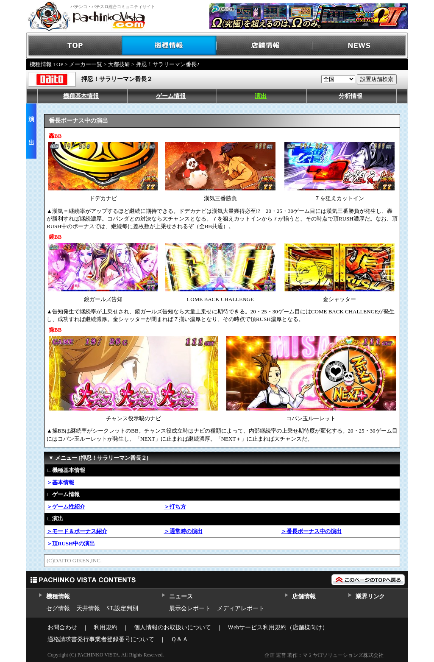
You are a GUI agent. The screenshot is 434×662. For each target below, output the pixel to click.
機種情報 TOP (46, 64)
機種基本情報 (81, 96)
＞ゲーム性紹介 (66, 506)
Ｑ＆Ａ (179, 639)
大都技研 (119, 64)
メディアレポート (240, 608)
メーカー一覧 (85, 64)
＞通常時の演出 (183, 531)
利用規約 (105, 627)
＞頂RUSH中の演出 (71, 543)
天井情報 (88, 608)
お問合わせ (62, 627)
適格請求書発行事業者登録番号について (100, 639)
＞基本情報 (60, 482)
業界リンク (370, 596)
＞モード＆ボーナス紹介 (77, 531)
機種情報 (169, 45)
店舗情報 (264, 45)
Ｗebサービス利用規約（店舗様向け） (278, 627)
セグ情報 (58, 608)
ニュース (180, 596)
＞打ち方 (175, 506)
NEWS (360, 45)
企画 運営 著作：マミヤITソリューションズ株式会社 (324, 655)
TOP (74, 45)
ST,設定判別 (122, 608)
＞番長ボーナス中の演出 (311, 531)
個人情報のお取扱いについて (172, 627)
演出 (261, 96)
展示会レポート (190, 608)
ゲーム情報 (171, 96)
